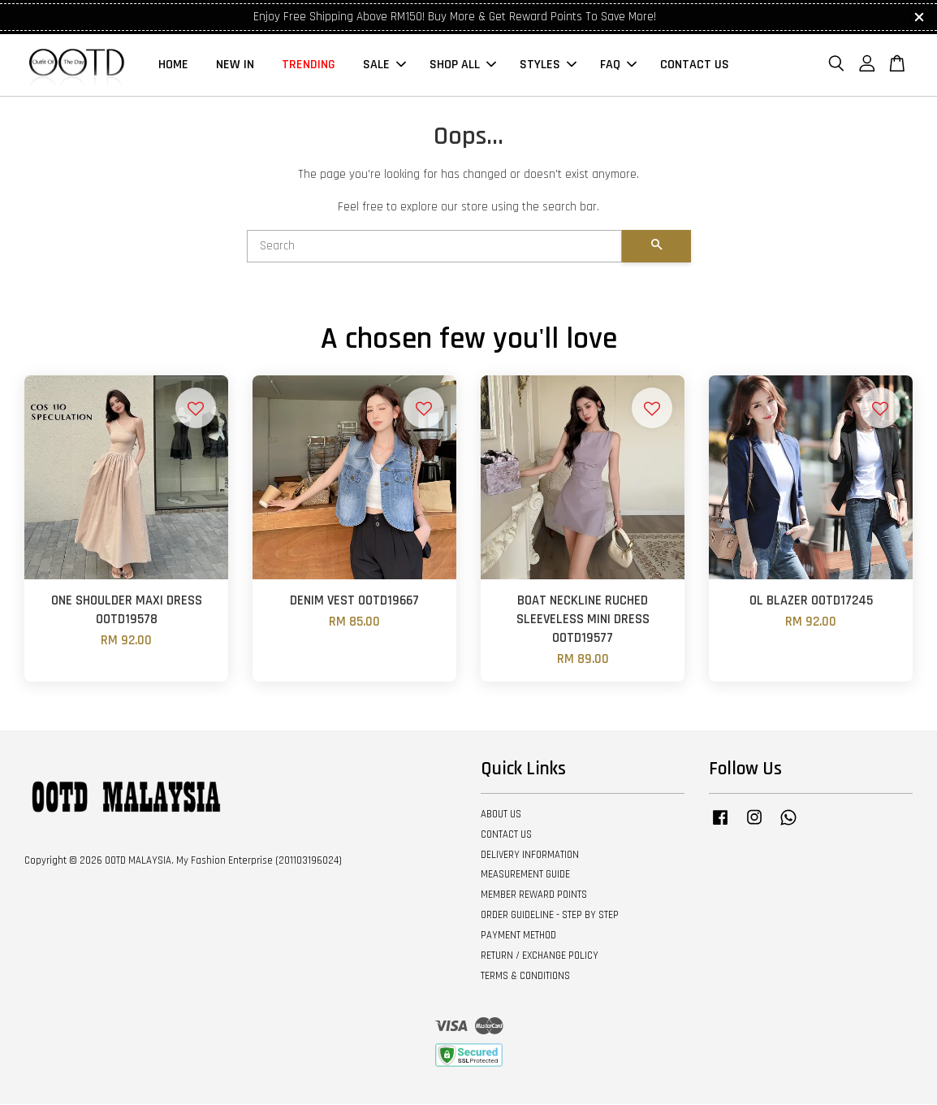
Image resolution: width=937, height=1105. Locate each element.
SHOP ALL (463, 65)
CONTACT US (694, 65)
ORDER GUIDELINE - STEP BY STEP (550, 916)
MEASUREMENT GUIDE (525, 875)
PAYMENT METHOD (518, 936)
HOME (173, 65)
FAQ (618, 65)
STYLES (548, 65)
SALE (384, 65)
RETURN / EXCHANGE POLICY (539, 957)
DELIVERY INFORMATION (530, 855)
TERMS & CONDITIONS (525, 977)
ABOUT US (501, 815)
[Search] (434, 248)
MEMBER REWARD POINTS (534, 896)
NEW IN (235, 65)
